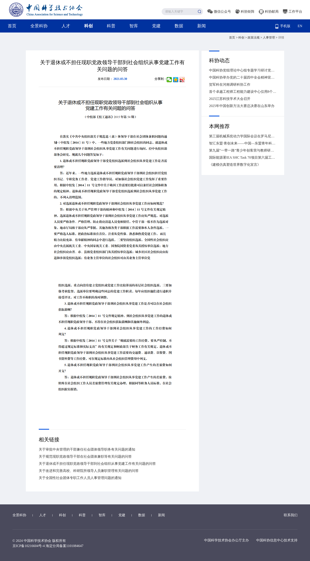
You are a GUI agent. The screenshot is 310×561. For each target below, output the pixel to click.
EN (300, 26)
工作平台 (292, 11)
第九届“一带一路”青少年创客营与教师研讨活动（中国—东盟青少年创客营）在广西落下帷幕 (243, 150)
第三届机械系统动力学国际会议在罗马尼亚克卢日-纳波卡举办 (243, 136)
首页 (12, 25)
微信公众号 (219, 11)
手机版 (282, 26)
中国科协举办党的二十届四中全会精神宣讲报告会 (243, 77)
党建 (156, 25)
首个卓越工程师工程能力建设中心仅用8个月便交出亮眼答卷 (243, 91)
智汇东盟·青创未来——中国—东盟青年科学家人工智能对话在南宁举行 (243, 143)
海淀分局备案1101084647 (64, 546)
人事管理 (269, 37)
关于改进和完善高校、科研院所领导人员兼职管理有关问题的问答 (89, 471)
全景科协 (39, 25)
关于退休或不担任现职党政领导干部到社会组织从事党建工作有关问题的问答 (97, 463)
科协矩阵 (244, 11)
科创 (88, 25)
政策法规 (254, 37)
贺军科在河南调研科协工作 (229, 84)
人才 (66, 25)
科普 (111, 25)
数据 (179, 25)
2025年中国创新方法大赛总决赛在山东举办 (241, 106)
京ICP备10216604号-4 (28, 546)
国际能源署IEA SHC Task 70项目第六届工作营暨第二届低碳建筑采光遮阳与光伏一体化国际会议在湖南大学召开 (243, 157)
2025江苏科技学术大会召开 (229, 99)
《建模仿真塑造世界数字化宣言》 (235, 164)
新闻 (201, 25)
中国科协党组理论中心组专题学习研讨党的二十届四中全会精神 (243, 70)
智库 (133, 25)
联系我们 (291, 515)
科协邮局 (269, 11)
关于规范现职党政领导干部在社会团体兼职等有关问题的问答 (85, 456)
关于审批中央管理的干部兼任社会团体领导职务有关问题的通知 (87, 449)
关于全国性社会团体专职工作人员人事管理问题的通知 (80, 478)
